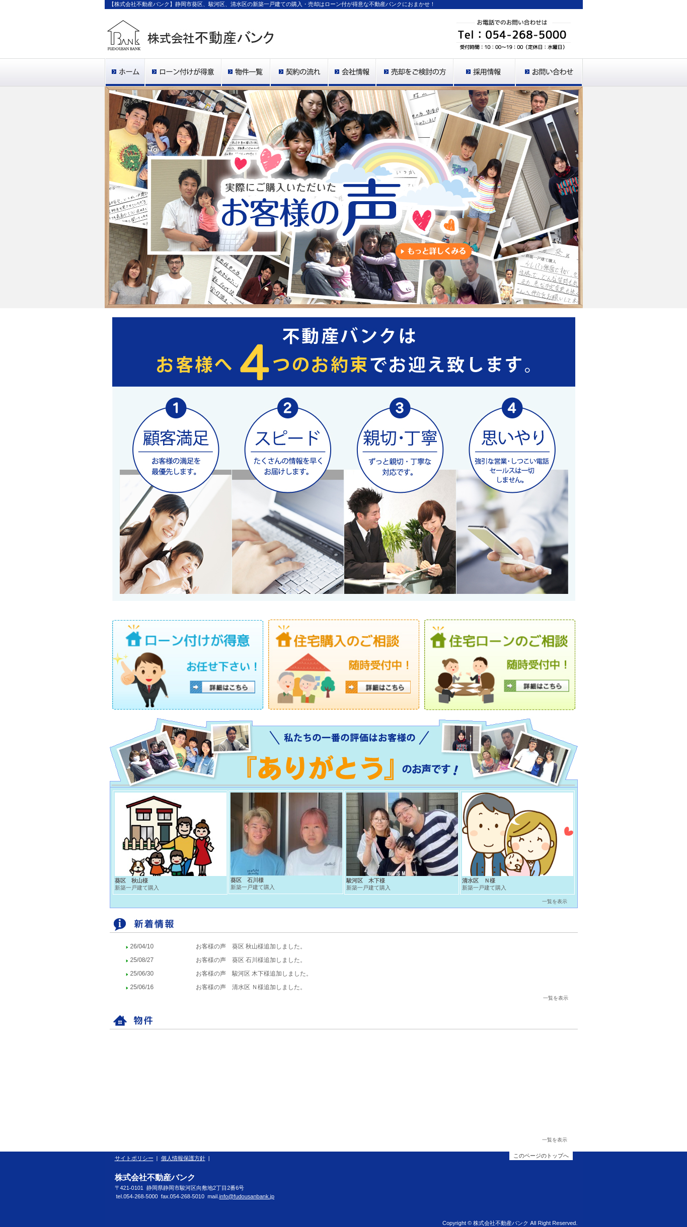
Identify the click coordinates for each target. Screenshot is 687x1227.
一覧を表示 (554, 1140)
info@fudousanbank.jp (246, 1196)
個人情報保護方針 (183, 1158)
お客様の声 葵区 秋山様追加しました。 (251, 946)
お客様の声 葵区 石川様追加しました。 (251, 959)
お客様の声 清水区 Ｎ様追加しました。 (251, 987)
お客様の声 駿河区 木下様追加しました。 (254, 973)
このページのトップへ (541, 1156)
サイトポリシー (134, 1158)
